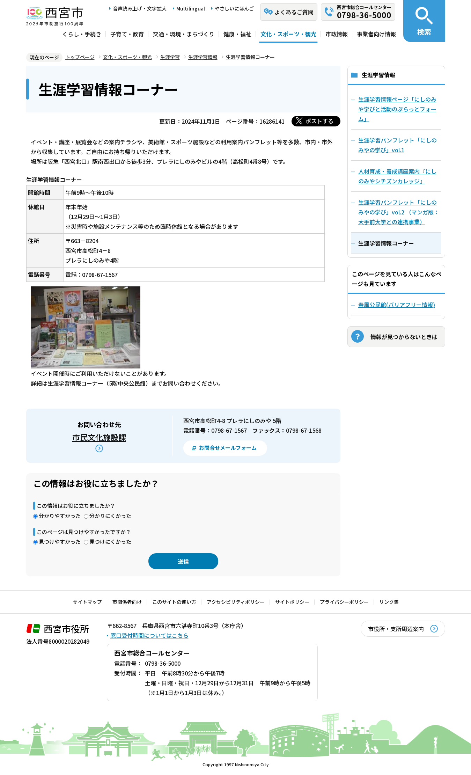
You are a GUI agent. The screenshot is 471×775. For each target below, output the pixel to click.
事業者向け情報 (376, 34)
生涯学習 (170, 56)
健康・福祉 (237, 34)
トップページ (80, 56)
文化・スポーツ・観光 (288, 34)
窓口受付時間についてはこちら (149, 635)
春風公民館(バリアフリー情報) (396, 304)
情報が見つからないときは (403, 336)
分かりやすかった (60, 515)
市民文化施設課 (99, 437)
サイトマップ (87, 601)
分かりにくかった (110, 515)
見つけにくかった (110, 541)
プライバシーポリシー (344, 601)
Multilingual (190, 8)
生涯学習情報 (203, 56)
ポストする (319, 121)
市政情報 (336, 34)
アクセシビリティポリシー (236, 601)
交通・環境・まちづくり (183, 34)
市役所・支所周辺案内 (396, 628)
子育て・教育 (127, 34)
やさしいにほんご (234, 8)
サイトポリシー (292, 601)
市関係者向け (127, 601)
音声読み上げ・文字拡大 (140, 8)
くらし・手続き (81, 34)
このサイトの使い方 (174, 601)
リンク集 (389, 601)
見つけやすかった (60, 541)
